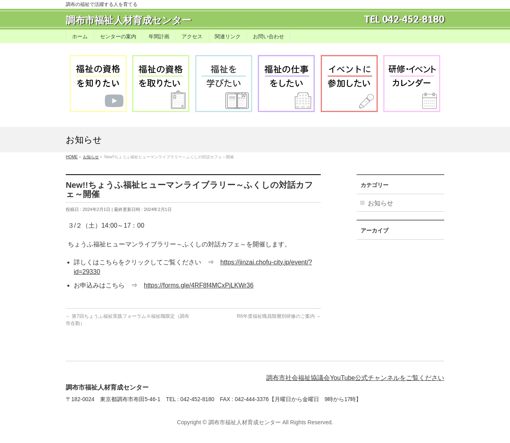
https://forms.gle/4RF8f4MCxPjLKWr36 (198, 285)
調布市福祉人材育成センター (128, 20)
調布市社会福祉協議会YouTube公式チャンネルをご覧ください (355, 377)
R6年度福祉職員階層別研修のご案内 (279, 316)
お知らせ (380, 203)
